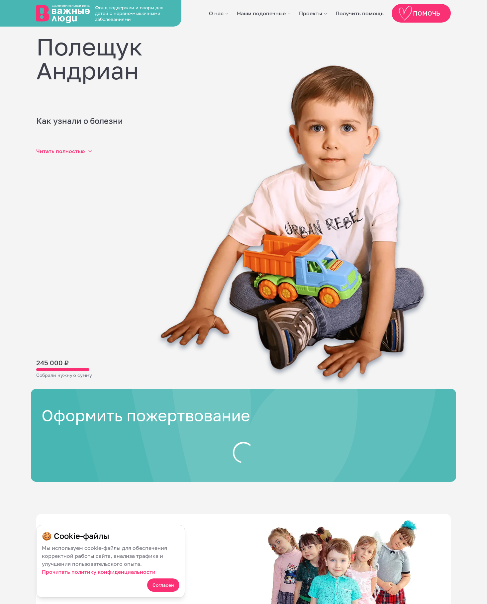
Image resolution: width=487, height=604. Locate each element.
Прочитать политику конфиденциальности (98, 571)
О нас (216, 13)
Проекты (310, 13)
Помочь (419, 13)
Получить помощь (360, 13)
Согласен (163, 585)
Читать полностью (64, 151)
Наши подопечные (261, 13)
